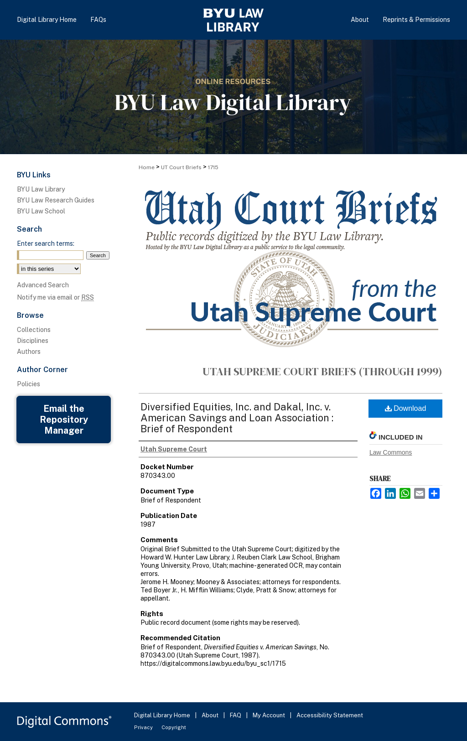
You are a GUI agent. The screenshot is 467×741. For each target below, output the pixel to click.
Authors (29, 351)
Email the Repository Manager (64, 419)
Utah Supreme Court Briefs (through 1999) (322, 371)
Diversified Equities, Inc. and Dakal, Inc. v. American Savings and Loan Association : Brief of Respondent (236, 418)
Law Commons (390, 452)
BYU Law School (41, 211)
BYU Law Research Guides (55, 200)
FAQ (236, 715)
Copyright (173, 727)
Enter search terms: (45, 243)
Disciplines (32, 340)
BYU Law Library (41, 189)
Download (405, 408)
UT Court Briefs (181, 167)
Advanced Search (43, 285)
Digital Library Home (163, 715)
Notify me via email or (55, 297)
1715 (213, 167)
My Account (269, 715)
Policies (28, 384)
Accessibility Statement (329, 715)
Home (147, 167)
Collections (34, 329)
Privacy (144, 727)
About (211, 715)
